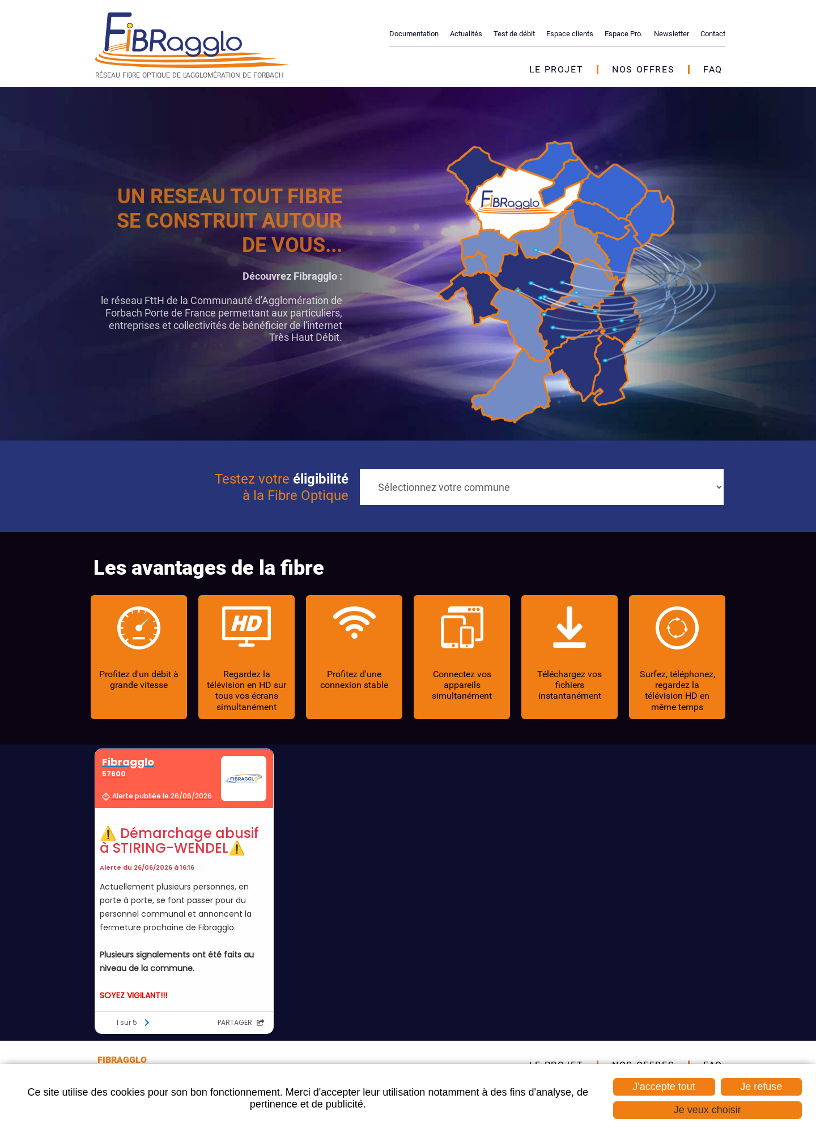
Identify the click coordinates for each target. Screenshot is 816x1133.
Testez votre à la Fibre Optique (281, 487)
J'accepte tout (663, 1086)
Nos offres (643, 69)
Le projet (556, 69)
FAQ (712, 69)
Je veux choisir (707, 1109)
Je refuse (761, 1086)
